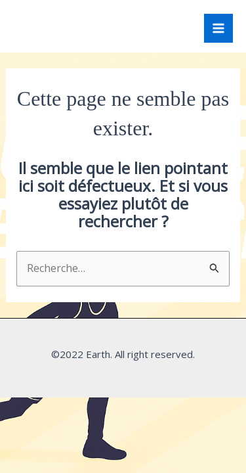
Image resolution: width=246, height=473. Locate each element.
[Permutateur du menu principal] (218, 28)
